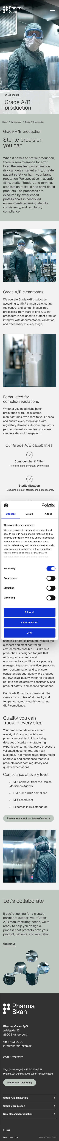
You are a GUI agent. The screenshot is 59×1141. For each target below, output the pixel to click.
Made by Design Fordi (47, 1137)
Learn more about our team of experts (28, 818)
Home (4, 122)
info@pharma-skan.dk (17, 1046)
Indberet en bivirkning (19, 1082)
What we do (16, 122)
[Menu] (53, 10)
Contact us (9, 943)
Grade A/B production (15, 1097)
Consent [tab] (10, 514)
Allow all (29, 612)
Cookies (6, 1130)
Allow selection (29, 622)
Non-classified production (17, 1114)
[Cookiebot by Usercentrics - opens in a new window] (42, 505)
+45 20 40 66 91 (33, 1069)
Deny (29, 633)
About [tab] (48, 514)
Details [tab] (30, 514)
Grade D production (14, 1106)
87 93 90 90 (15, 1042)
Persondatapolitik (10, 1137)
